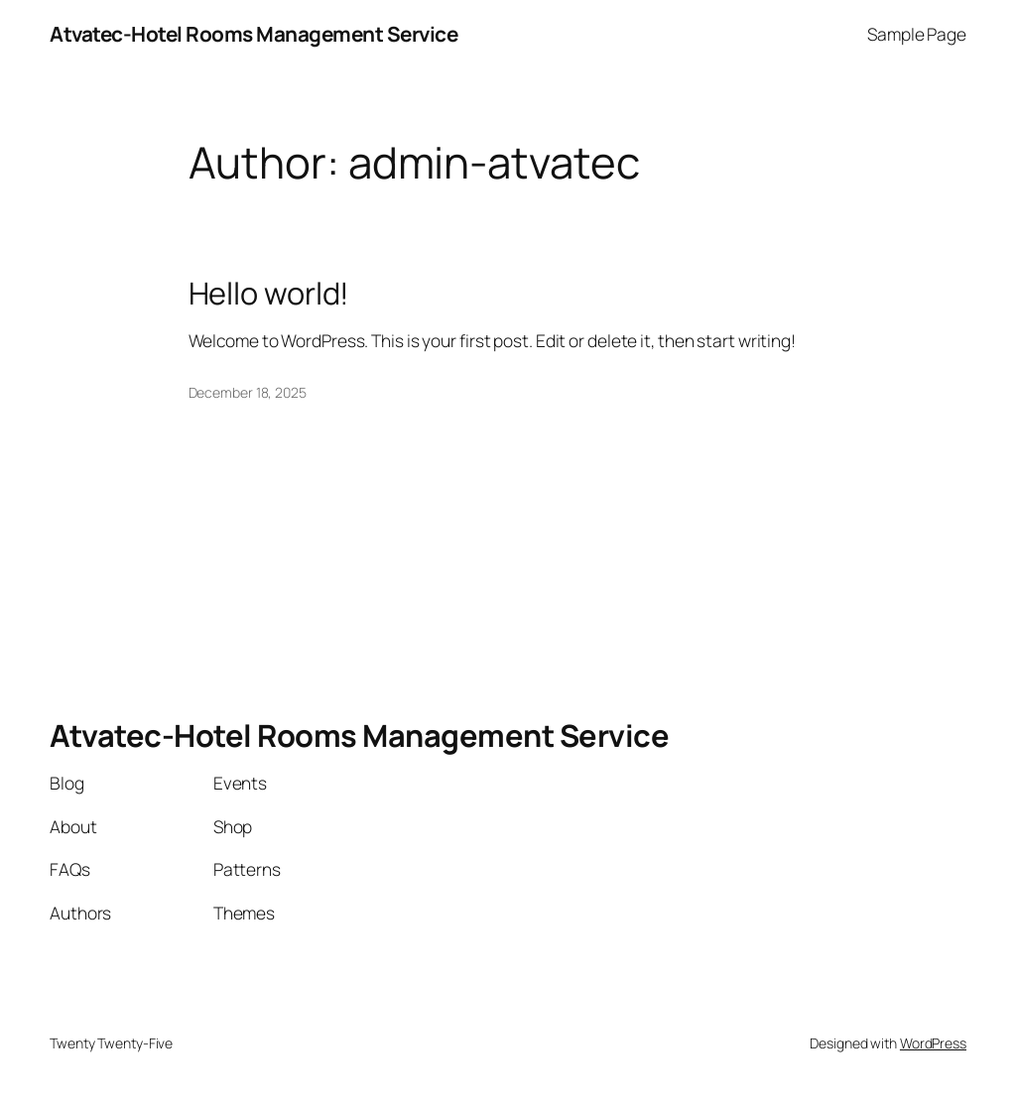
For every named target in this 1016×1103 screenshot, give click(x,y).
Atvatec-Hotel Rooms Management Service (253, 34)
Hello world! (269, 293)
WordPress (933, 1043)
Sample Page (916, 34)
